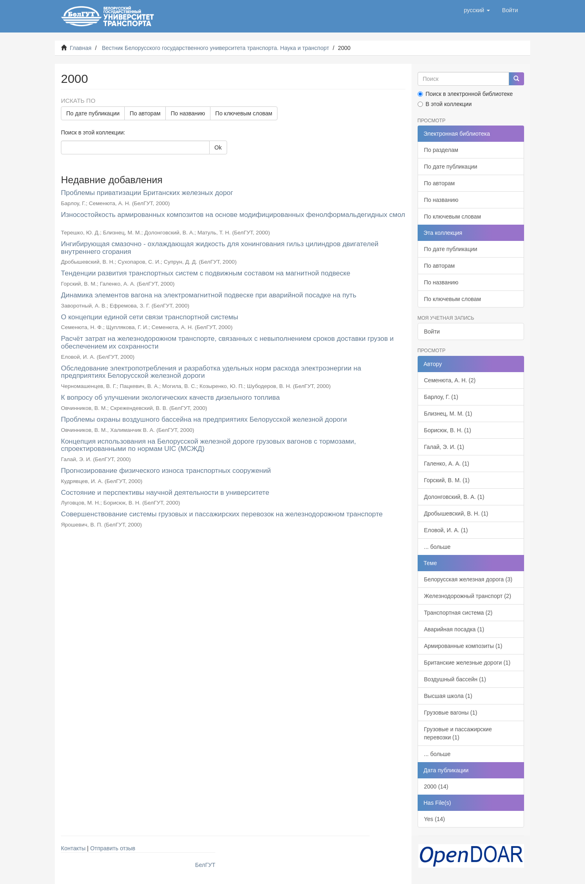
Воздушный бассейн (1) (455, 679)
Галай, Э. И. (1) (444, 447)
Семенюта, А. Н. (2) (450, 380)
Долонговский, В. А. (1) (454, 497)
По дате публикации (92, 113)
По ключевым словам (243, 113)
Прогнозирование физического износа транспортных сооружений (166, 470)
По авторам (145, 113)
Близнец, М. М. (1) (448, 413)
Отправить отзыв (112, 848)
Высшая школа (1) (448, 696)
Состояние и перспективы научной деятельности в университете (165, 492)
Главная (80, 48)
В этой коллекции (445, 104)
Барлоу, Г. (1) (441, 397)
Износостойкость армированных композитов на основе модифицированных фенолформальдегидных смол (233, 215)
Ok (218, 147)
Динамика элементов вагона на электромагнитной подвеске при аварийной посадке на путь (208, 295)
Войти (432, 331)
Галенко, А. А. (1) (446, 463)
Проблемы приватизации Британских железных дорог (147, 193)
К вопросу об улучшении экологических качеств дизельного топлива (170, 397)
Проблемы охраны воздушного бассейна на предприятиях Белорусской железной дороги (204, 419)
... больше (437, 547)
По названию (188, 113)
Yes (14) (434, 819)
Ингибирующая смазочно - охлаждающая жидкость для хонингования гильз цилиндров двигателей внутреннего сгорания (220, 248)
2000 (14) (436, 786)
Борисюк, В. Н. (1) (447, 430)
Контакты (73, 848)
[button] (477, 10)
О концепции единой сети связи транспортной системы (149, 317)
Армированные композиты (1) (463, 646)
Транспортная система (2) (458, 612)
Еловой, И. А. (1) (446, 530)
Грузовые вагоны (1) (450, 712)
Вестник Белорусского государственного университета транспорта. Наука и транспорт (215, 48)
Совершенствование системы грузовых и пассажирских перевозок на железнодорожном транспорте (222, 514)
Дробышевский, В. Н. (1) (456, 513)
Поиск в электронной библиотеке (465, 94)
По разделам (441, 150)
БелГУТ (205, 865)
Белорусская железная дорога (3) (468, 579)
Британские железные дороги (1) (467, 662)
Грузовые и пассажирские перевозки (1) (458, 733)
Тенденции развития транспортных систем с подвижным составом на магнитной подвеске (205, 273)
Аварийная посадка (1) (454, 629)
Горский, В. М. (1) (447, 480)
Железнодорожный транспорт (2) (467, 596)
